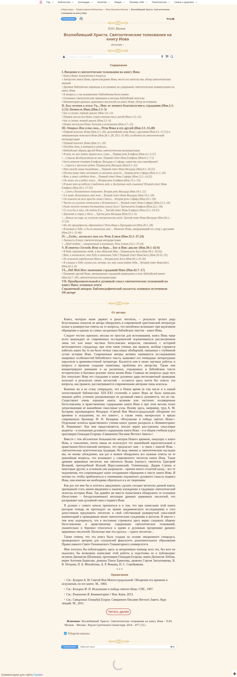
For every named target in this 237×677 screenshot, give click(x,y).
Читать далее (118, 611)
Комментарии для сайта (22, 674)
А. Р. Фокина (109, 564)
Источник (117, 44)
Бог (64, 376)
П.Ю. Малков (116, 28)
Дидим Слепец (161, 465)
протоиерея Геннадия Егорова (81, 434)
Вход (170, 18)
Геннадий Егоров (99, 599)
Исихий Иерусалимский (112, 465)
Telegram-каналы (79, 633)
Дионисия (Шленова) (87, 556)
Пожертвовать (68, 19)
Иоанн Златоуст (135, 461)
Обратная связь (87, 647)
